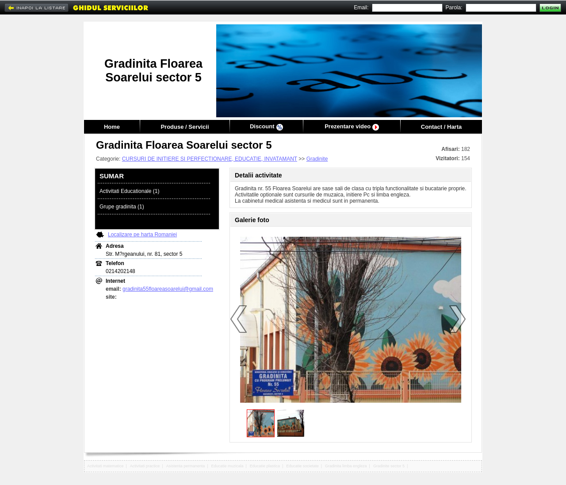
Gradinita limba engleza (346, 466)
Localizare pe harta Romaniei (142, 234)
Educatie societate (302, 466)
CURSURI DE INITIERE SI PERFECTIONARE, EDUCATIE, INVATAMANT (209, 159)
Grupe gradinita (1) (121, 207)
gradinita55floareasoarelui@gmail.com (167, 289)
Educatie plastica (265, 466)
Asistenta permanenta (185, 466)
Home (112, 126)
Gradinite (317, 159)
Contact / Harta (441, 126)
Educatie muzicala (227, 466)
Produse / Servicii (185, 126)
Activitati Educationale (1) (129, 191)
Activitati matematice (105, 466)
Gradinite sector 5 (389, 466)
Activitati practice (145, 466)
